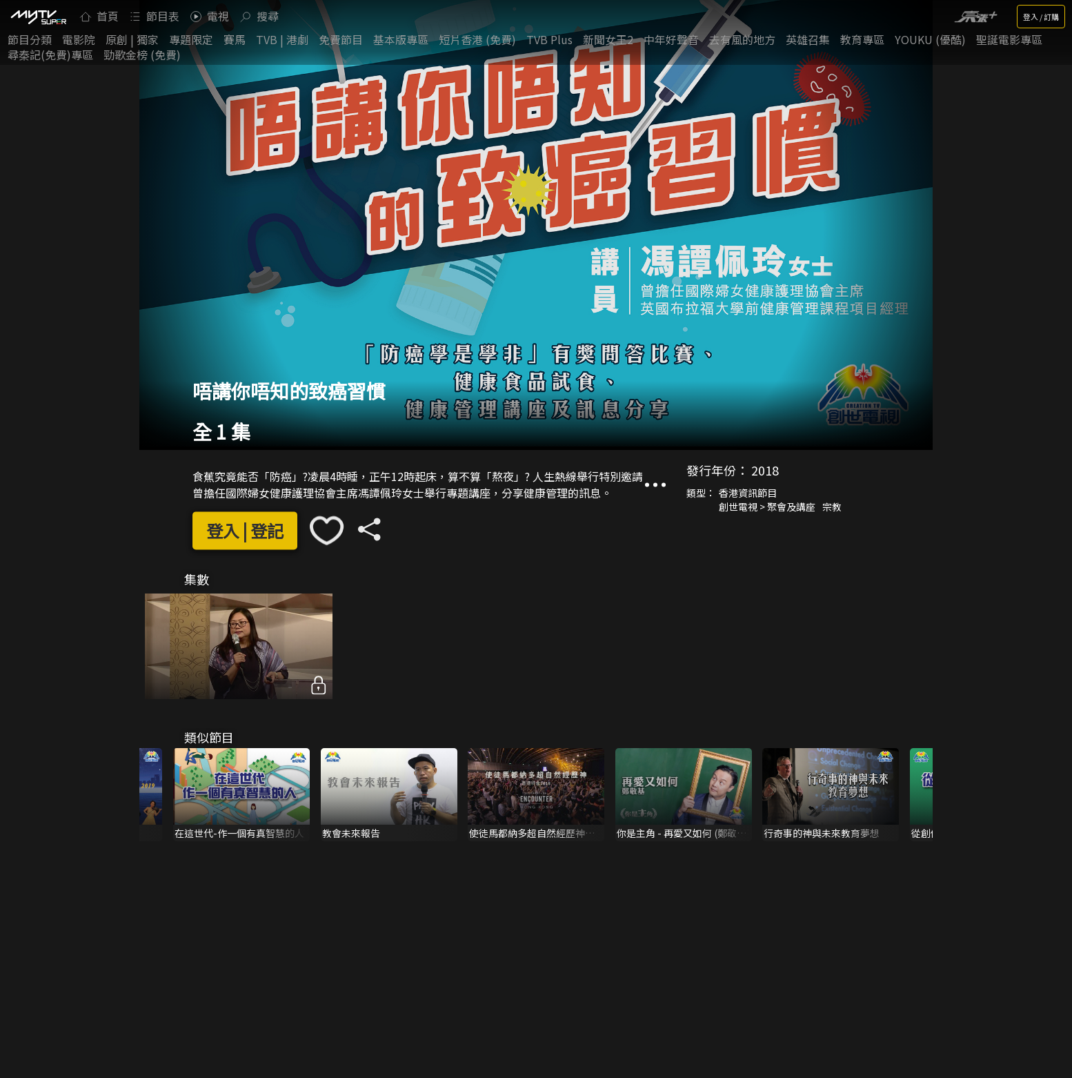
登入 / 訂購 (1041, 16)
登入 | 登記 (245, 530)
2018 (765, 471)
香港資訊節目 (748, 493)
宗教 (832, 507)
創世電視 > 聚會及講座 (767, 507)
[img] (38, 17)
